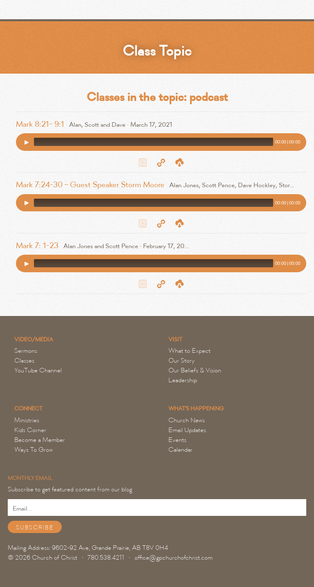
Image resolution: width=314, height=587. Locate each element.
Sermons (25, 351)
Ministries (26, 420)
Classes (24, 360)
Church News (186, 420)
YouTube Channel (38, 370)
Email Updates (187, 430)
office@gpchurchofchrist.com (174, 557)
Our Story (181, 360)
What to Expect (189, 351)
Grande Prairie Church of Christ (51, 12)
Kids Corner (30, 430)
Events (177, 440)
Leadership (182, 380)
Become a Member (39, 440)
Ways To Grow (33, 450)
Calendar (180, 450)
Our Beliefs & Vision (194, 370)
